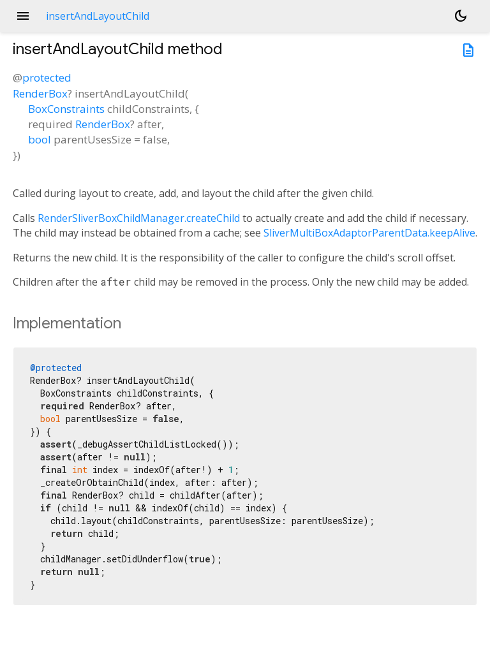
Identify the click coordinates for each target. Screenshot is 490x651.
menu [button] (23, 16)
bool (39, 139)
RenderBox (40, 93)
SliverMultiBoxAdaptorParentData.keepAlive (369, 233)
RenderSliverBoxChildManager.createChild (139, 218)
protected (46, 77)
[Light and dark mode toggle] (460, 16)
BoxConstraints (66, 108)
